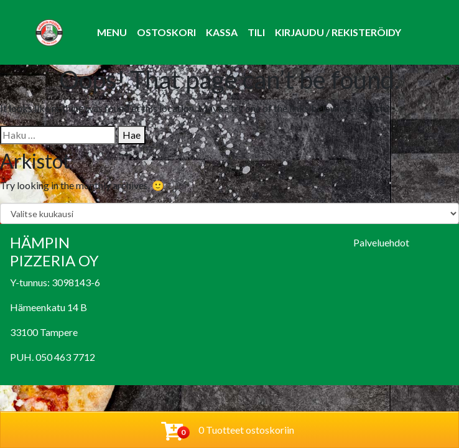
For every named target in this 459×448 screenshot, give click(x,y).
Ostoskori (166, 32)
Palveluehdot (381, 242)
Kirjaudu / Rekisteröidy (338, 32)
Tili (256, 32)
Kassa (222, 32)
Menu (112, 32)
